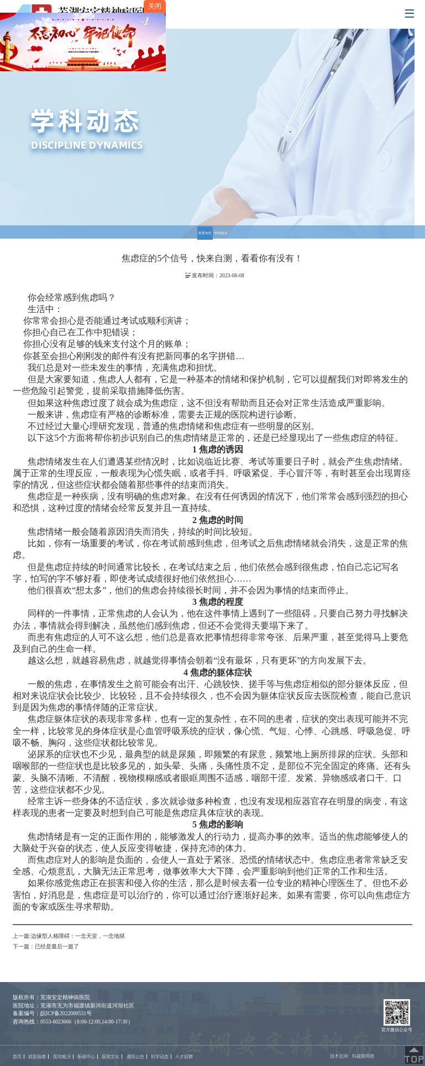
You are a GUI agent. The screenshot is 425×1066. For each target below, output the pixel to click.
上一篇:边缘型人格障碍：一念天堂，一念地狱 (69, 936)
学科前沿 (221, 233)
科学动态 (160, 1056)
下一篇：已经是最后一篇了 (46, 946)
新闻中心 (86, 1056)
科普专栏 (205, 233)
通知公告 (135, 1056)
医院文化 (110, 1056)
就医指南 (37, 1056)
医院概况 (62, 1056)
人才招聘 (184, 1056)
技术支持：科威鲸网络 (352, 1056)
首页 (17, 1056)
